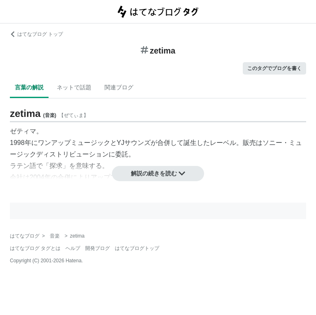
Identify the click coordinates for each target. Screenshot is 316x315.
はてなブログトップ (137, 248)
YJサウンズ (134, 142)
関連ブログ (119, 87)
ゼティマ (23, 131)
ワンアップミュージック (74, 142)
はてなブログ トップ (36, 34)
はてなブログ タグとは (35, 248)
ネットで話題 (74, 87)
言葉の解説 (29, 87)
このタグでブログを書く (274, 68)
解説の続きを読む (158, 173)
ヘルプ (72, 248)
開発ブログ (97, 248)
